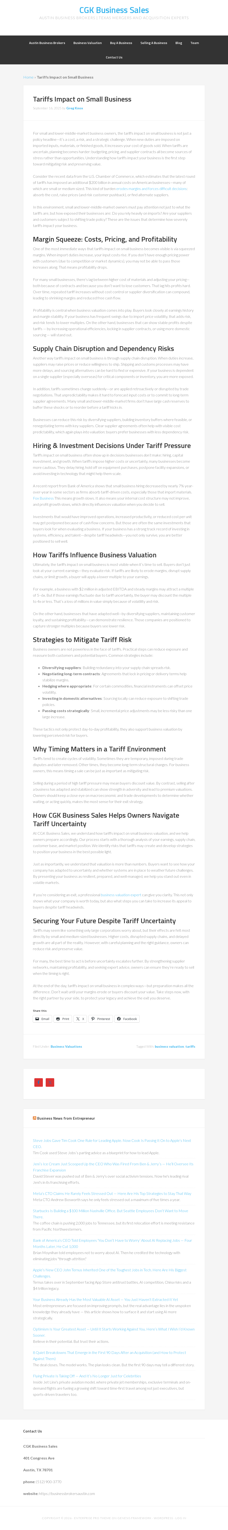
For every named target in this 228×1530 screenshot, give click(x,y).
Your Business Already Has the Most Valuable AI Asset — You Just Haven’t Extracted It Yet (105, 1299)
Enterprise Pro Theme (92, 1518)
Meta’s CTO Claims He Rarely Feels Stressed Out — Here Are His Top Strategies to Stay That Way (112, 1193)
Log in (180, 1518)
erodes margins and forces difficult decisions (151, 188)
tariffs (190, 1046)
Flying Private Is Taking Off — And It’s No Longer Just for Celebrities (87, 1376)
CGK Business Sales (114, 9)
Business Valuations (66, 1046)
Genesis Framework (134, 1518)
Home (28, 77)
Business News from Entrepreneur (66, 1118)
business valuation (169, 1046)
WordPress (163, 1518)
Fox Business (43, 498)
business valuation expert (121, 894)
